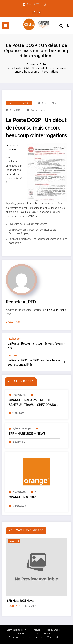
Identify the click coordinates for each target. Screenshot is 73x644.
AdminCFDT (31, 606)
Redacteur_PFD (49, 103)
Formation (22, 633)
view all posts (13, 322)
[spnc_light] (68, 26)
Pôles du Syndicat (53, 630)
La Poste (25, 103)
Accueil (37, 630)
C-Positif (46, 633)
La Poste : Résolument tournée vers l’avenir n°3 (35, 345)
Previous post (14, 339)
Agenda (38, 637)
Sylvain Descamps (21, 428)
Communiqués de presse (19, 637)
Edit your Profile (56, 310)
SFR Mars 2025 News (20, 600)
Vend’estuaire (53, 637)
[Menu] (5, 25)
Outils (35, 633)
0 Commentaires (38, 110)
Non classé (14, 541)
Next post (12, 355)
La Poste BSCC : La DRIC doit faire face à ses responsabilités (34, 362)
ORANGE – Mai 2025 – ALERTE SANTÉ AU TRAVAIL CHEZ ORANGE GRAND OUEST (33, 403)
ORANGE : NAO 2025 (23, 497)
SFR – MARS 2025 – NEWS (27, 433)
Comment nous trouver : (17, 630)
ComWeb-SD (19, 395)
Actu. (11, 103)
